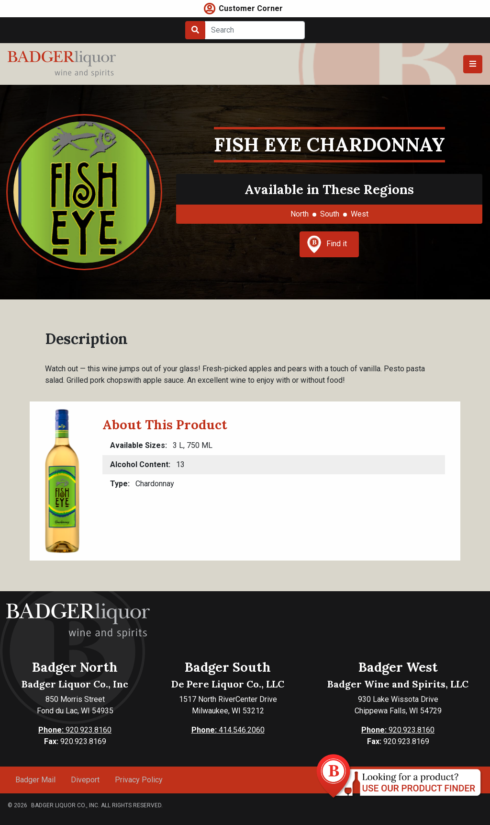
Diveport (85, 779)
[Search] (255, 30)
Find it (327, 244)
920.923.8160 (74, 729)
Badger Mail (35, 779)
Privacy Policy (139, 779)
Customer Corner (251, 8)
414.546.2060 (228, 729)
